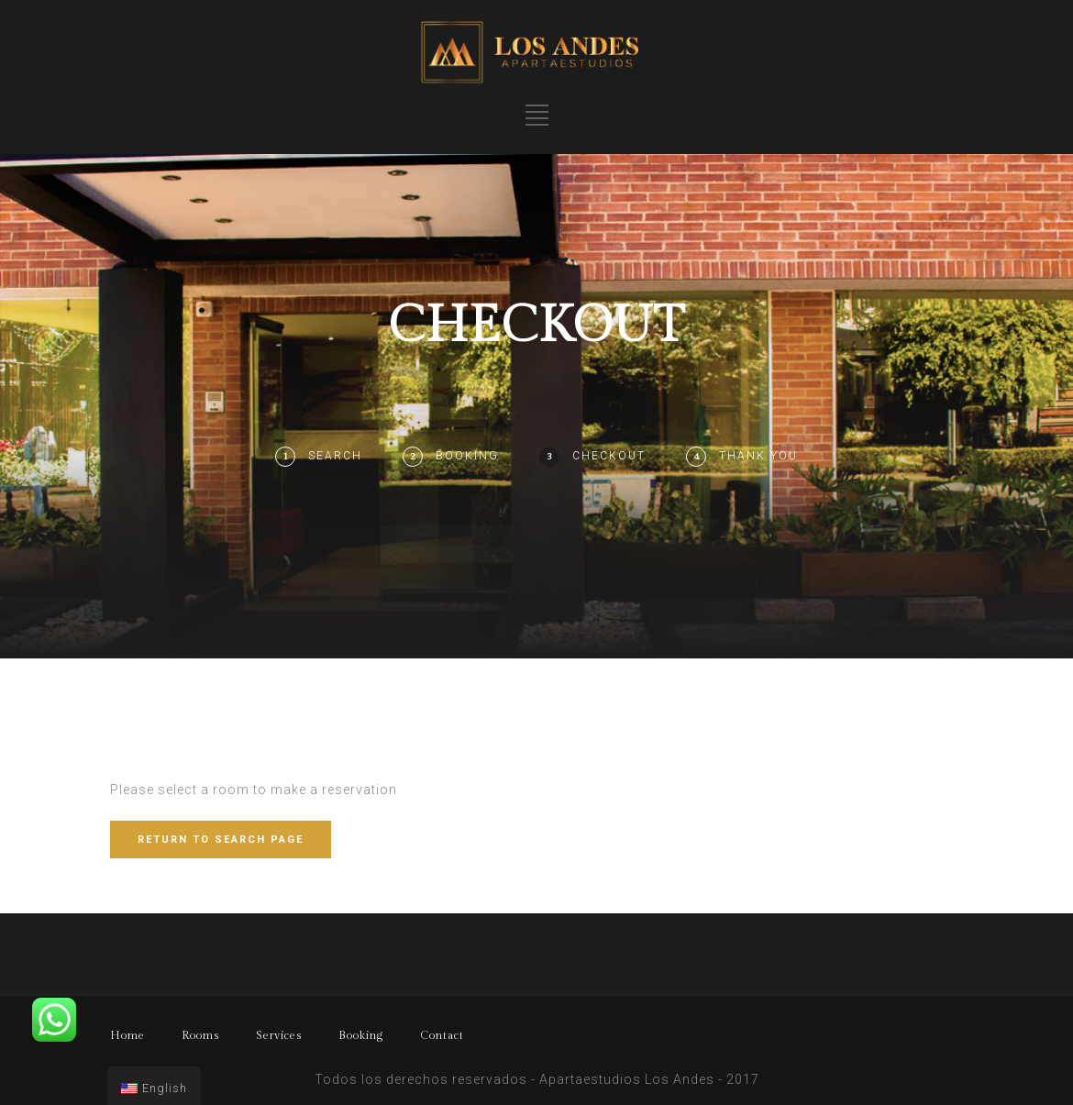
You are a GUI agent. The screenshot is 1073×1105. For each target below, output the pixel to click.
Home (127, 1035)
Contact (442, 1035)
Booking (467, 455)
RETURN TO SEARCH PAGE (221, 839)
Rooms (200, 1035)
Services (279, 1035)
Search (335, 455)
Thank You (758, 455)
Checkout (609, 455)
